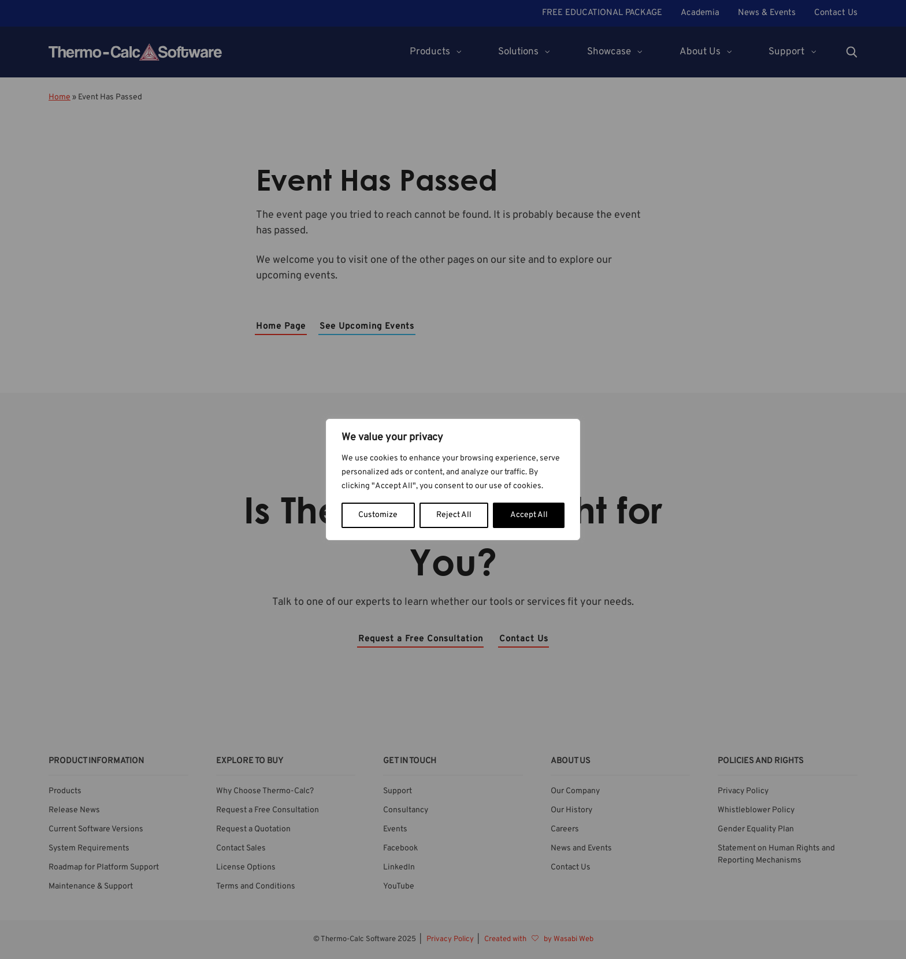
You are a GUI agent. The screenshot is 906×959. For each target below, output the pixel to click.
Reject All (453, 515)
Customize (378, 515)
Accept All (529, 515)
